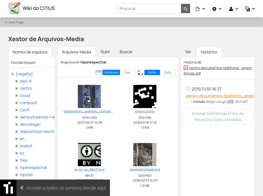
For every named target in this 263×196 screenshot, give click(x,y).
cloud (25, 94)
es (22, 152)
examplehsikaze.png (145, 168)
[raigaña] (24, 73)
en (22, 138)
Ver (188, 51)
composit (28, 102)
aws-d (25, 80)
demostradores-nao (38, 116)
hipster (26, 174)
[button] (200, 8)
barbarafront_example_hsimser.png (90, 110)
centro (26, 87)
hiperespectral (33, 167)
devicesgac (30, 123)
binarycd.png (145, 110)
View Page (15, 21)
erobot (26, 145)
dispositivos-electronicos (43, 130)
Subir (105, 51)
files (23, 159)
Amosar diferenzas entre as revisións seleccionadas (218, 116)
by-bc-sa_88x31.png (89, 168)
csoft (25, 109)
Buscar (126, 51)
